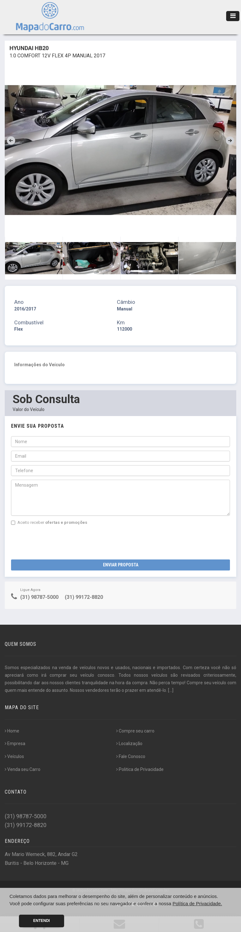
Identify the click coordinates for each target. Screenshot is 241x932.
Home (12, 730)
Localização (129, 743)
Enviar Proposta (120, 564)
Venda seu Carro (22, 769)
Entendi (41, 920)
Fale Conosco (130, 756)
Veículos (14, 756)
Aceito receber (49, 522)
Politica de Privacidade (140, 769)
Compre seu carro (135, 730)
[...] (170, 690)
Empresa (15, 743)
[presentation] (59, 541)
